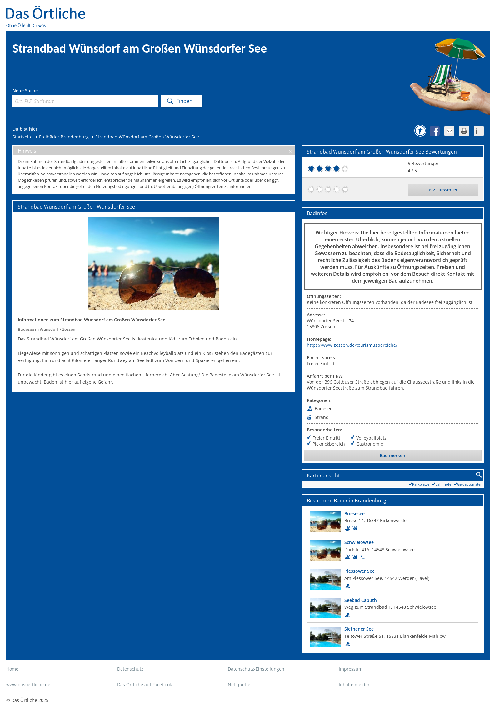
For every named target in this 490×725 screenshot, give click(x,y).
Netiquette (239, 684)
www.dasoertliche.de (28, 684)
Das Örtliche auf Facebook (144, 684)
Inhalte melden (355, 684)
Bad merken (392, 455)
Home (12, 669)
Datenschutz (130, 669)
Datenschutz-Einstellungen (256, 669)
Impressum (350, 669)
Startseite (22, 137)
